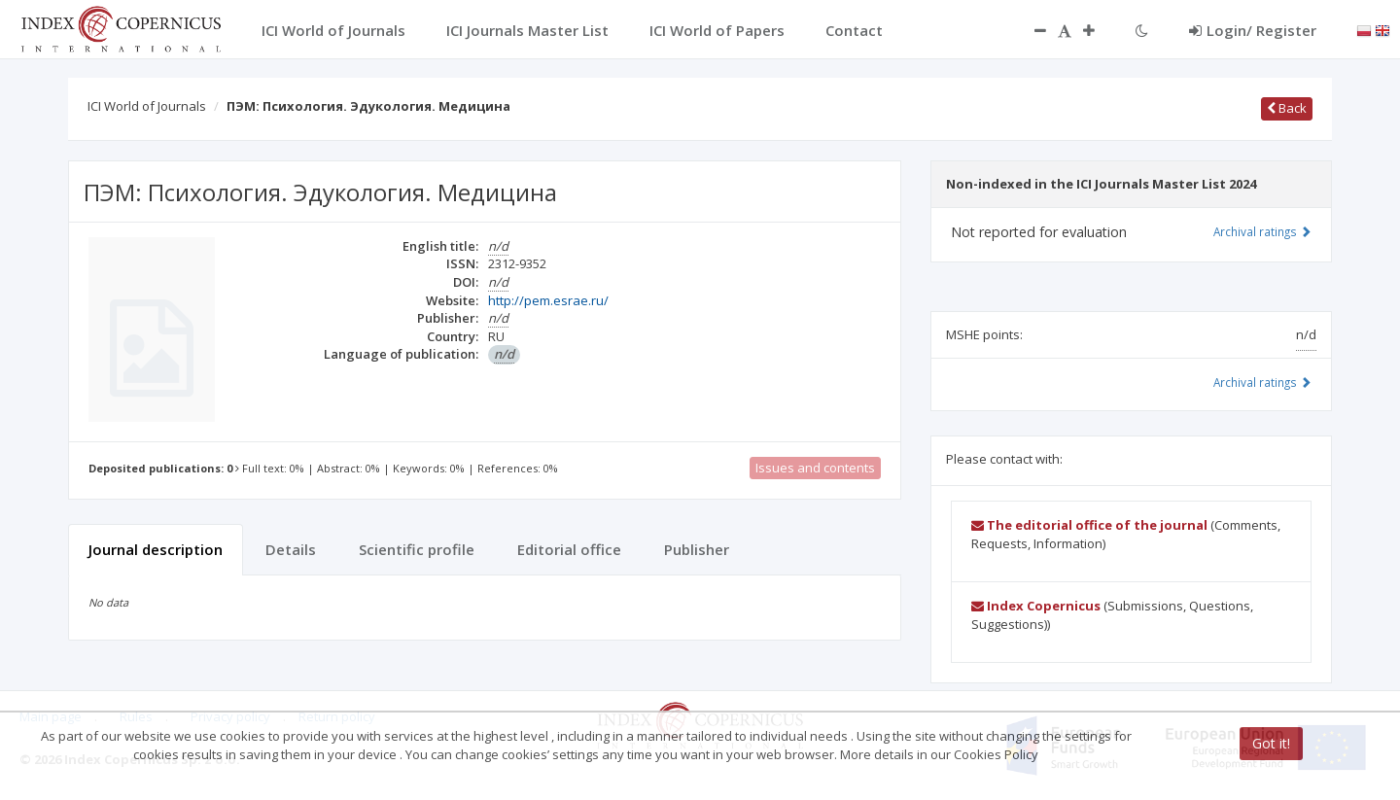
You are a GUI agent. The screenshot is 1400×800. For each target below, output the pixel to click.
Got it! (1271, 743)
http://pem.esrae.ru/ (548, 300)
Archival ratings (1262, 231)
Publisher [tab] (696, 549)
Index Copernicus (1036, 605)
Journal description (155, 549)
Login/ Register (1252, 30)
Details (290, 549)
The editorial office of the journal (1089, 525)
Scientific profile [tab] (416, 549)
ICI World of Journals (147, 106)
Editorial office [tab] (569, 549)
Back (1287, 108)
